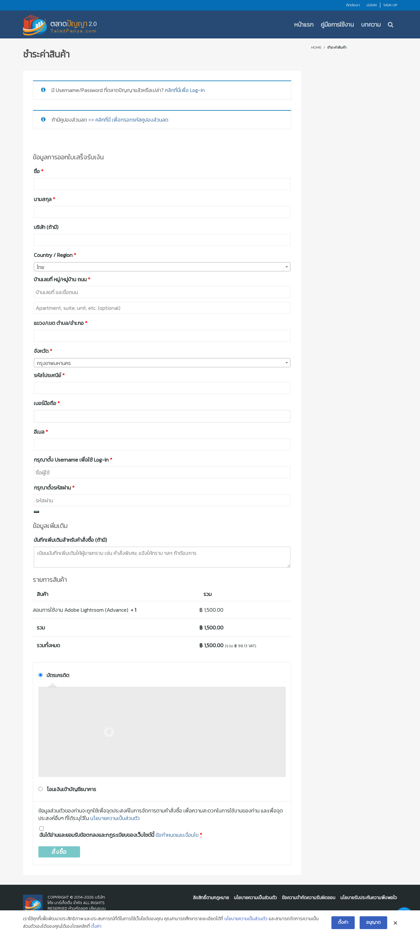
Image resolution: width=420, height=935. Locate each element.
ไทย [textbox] (40, 267)
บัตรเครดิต (58, 675)
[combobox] (162, 266)
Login (372, 5)
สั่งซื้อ (59, 851)
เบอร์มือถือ (47, 403)
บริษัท (46, 227)
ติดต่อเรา (353, 5)
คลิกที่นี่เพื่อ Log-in (185, 90)
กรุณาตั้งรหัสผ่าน (54, 487)
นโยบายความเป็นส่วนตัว (115, 818)
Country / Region (55, 255)
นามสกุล (44, 199)
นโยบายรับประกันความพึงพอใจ (368, 897)
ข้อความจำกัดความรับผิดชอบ (308, 897)
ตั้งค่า (96, 927)
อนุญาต (373, 924)
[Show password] (36, 512)
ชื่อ (38, 171)
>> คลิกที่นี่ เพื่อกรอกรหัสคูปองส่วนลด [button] (128, 120)
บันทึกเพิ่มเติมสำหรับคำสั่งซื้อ (70, 540)
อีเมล (41, 432)
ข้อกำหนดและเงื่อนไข (177, 835)
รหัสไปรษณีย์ (49, 375)
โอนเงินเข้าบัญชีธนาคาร (71, 789)
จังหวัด (43, 351)
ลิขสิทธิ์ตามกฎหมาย (211, 897)
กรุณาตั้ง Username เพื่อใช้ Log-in (73, 460)
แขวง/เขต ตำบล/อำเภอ (60, 323)
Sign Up (390, 5)
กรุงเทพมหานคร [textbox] (54, 363)
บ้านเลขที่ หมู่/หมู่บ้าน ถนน (62, 279)
